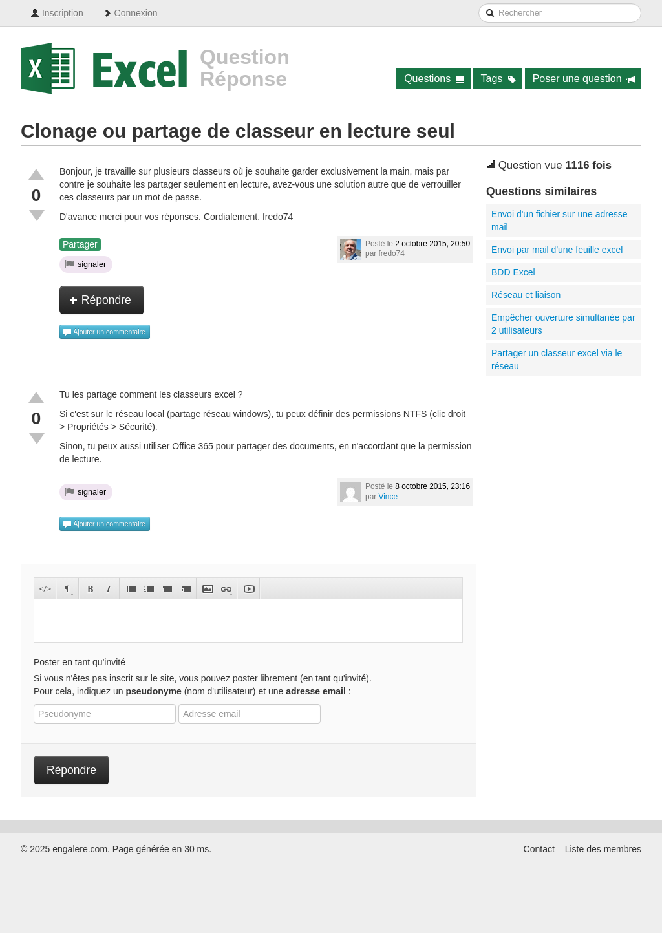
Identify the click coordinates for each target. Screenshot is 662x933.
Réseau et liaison (526, 295)
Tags (499, 78)
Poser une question (584, 78)
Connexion (130, 13)
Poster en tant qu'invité (79, 662)
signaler (85, 264)
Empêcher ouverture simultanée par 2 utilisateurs (563, 324)
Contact (539, 849)
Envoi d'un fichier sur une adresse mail (559, 220)
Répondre (100, 300)
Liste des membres (603, 849)
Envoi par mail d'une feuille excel (557, 249)
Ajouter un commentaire (104, 332)
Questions (434, 78)
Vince (388, 496)
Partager (80, 244)
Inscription (56, 13)
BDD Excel (513, 272)
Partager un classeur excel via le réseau (556, 359)
